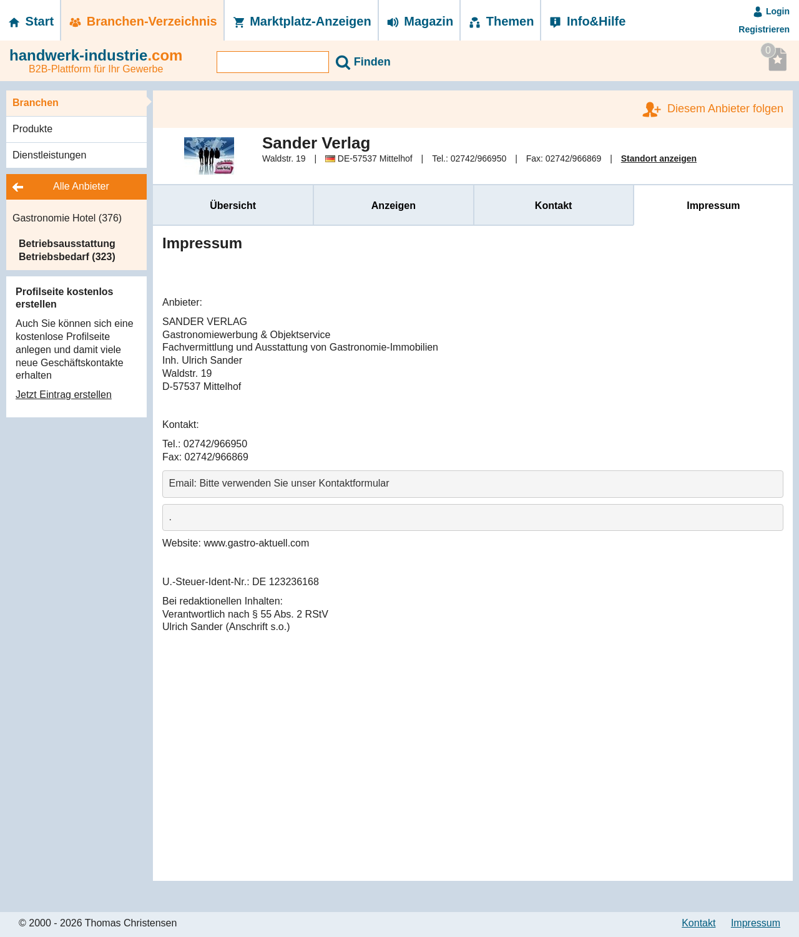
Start (30, 21)
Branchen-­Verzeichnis (142, 21)
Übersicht (233, 205)
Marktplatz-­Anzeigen (301, 21)
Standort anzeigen (659, 158)
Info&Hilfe (586, 21)
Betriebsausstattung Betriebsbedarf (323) (67, 250)
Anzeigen (393, 205)
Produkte (32, 129)
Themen (500, 21)
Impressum (713, 205)
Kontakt (553, 205)
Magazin (419, 21)
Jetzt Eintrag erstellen (64, 394)
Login (771, 11)
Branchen (35, 102)
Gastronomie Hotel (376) (67, 218)
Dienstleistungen (49, 155)
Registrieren (764, 29)
